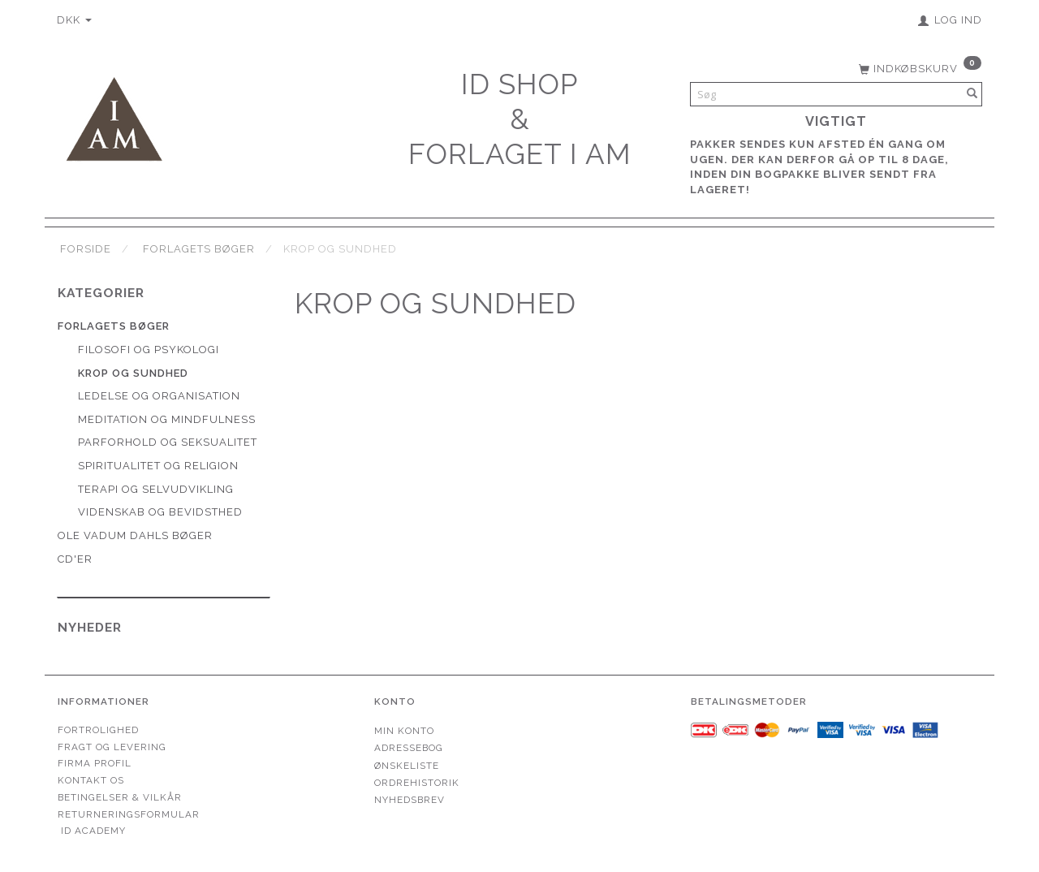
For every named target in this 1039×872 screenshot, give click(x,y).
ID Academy (93, 830)
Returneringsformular (129, 814)
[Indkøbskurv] (918, 67)
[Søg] (972, 94)
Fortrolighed (98, 730)
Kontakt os (91, 780)
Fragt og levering (112, 747)
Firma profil (94, 763)
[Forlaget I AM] (113, 117)
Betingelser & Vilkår (120, 797)
